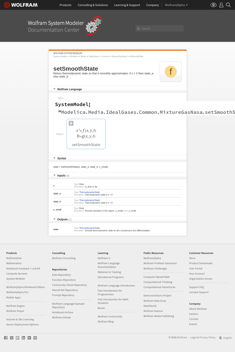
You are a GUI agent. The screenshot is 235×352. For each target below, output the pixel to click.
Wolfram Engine (15, 306)
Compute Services (16, 273)
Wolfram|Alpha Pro (17, 292)
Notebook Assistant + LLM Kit (23, 268)
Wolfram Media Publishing (159, 316)
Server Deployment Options (22, 324)
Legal (193, 337)
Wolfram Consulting (63, 258)
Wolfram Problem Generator (160, 263)
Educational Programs (111, 277)
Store (192, 258)
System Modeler (60, 56)
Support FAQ (196, 287)
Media (83, 56)
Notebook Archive (62, 312)
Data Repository (61, 274)
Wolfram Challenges (155, 268)
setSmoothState (136, 56)
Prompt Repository (63, 295)
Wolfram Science (153, 311)
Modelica (74, 56)
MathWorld (150, 306)
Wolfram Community (110, 316)
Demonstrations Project (157, 295)
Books (101, 308)
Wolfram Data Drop (155, 300)
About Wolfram (198, 309)
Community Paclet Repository (69, 285)
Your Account (197, 273)
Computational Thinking (158, 282)
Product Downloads (200, 263)
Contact (193, 319)
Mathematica (13, 263)
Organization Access (200, 278)
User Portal (195, 268)
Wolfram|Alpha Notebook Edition (25, 287)
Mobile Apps (13, 297)
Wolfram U (104, 258)
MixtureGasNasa (119, 56)
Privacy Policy (208, 337)
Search (146, 28)
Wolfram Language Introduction (116, 285)
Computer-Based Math (157, 277)
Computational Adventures (159, 287)
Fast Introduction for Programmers (110, 292)
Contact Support (199, 292)
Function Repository (64, 280)
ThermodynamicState (89, 192)
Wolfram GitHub (61, 317)
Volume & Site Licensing (20, 319)
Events (193, 324)
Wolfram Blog (106, 321)
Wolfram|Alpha (152, 258)
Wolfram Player (15, 311)
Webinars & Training (109, 272)
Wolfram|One (14, 258)
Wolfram (182, 337)
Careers (193, 314)
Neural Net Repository (65, 290)
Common (105, 56)
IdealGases (94, 56)
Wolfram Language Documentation (109, 264)
